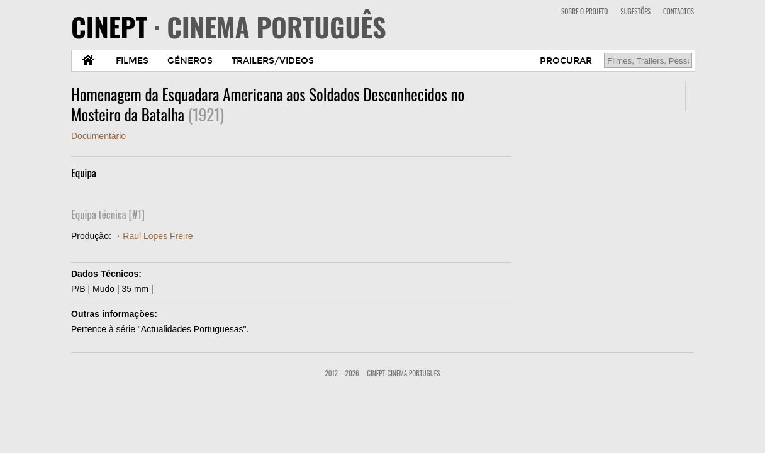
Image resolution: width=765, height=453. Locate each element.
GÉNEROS (190, 60)
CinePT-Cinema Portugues (403, 373)
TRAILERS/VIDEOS (273, 60)
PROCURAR (566, 60)
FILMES (132, 60)
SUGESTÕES (635, 11)
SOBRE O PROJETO (584, 11)
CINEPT (228, 26)
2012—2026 (342, 373)
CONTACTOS (678, 11)
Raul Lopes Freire (158, 236)
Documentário (98, 136)
